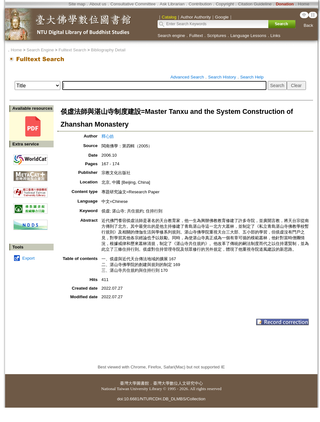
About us (97, 4)
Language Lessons (248, 35)
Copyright (225, 4)
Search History (222, 77)
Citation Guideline (255, 4)
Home (303, 4)
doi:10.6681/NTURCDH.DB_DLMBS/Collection (161, 398)
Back (308, 25)
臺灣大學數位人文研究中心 (178, 383)
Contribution (200, 4)
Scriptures (216, 35)
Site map (77, 4)
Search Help (252, 77)
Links (275, 35)
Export (28, 258)
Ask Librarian (172, 4)
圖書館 (143, 383)
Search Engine (40, 50)
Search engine (171, 35)
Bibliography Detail (108, 50)
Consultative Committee (132, 4)
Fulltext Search (72, 50)
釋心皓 (107, 136)
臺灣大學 (128, 383)
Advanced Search (187, 77)
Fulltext (196, 35)
